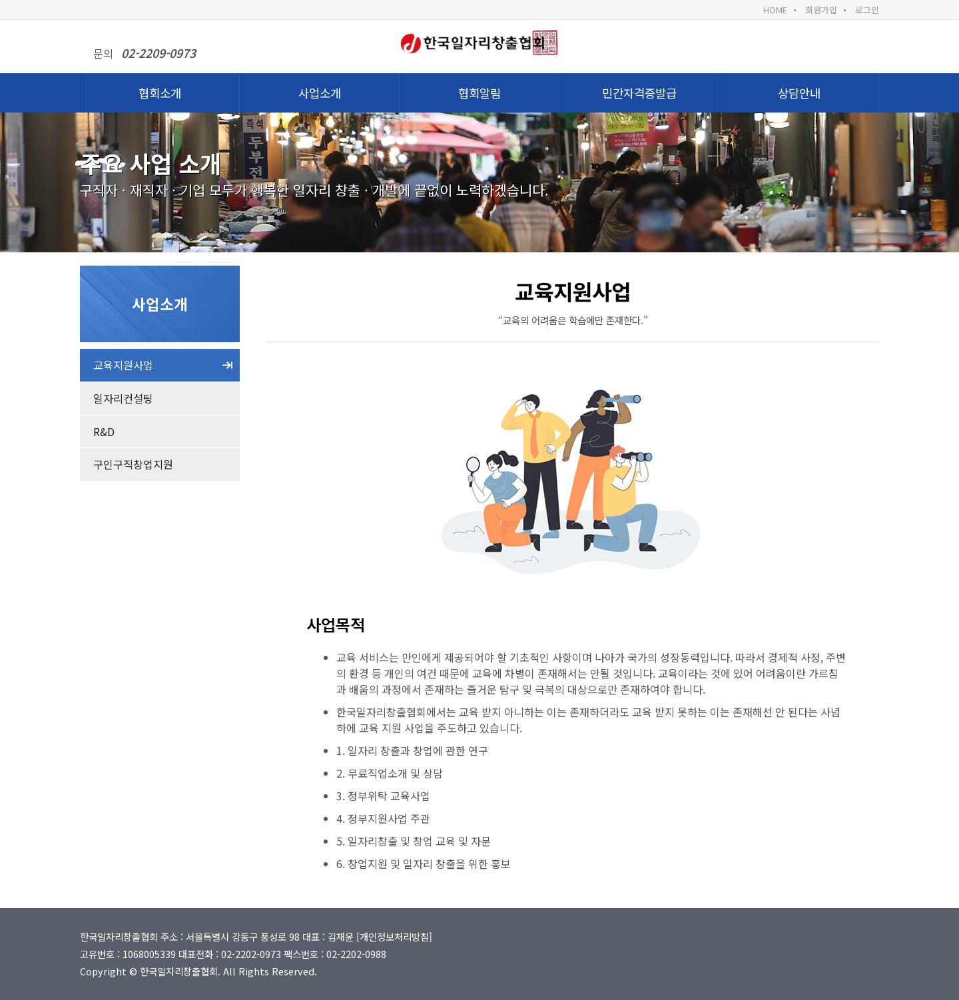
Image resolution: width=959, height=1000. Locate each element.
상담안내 (799, 93)
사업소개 (319, 93)
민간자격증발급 (639, 93)
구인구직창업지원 (133, 464)
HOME (775, 9)
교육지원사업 (123, 365)
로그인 (867, 9)
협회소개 (160, 93)
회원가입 (821, 9)
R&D (104, 431)
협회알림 (479, 93)
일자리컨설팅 (123, 398)
